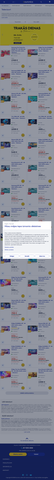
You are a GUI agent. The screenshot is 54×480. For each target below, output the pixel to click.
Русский (11, 223)
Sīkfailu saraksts (9, 249)
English (6, 223)
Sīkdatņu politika (9, 247)
